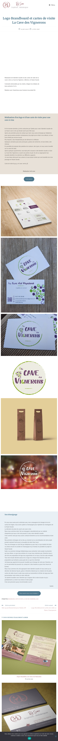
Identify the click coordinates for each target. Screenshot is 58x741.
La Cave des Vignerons (29, 599)
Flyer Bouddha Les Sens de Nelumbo (29, 676)
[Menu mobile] (52, 5)
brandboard (11, 599)
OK (29, 738)
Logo (37, 599)
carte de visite (19, 599)
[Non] (56, 736)
